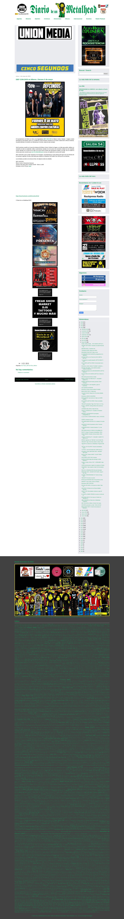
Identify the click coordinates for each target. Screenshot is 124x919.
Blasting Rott (35, 660)
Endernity (30, 708)
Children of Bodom (38, 674)
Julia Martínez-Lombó (83, 757)
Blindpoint (77, 660)
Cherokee (80, 673)
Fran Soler (48, 722)
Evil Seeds (91, 713)
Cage (101, 668)
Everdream (39, 713)
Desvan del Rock (70, 692)
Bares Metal (22, 653)
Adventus (23, 632)
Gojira (38, 729)
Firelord (63, 719)
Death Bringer (49, 687)
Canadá (52, 670)
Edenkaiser (58, 702)
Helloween (86, 740)
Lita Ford (90, 773)
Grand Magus (97, 729)
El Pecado (71, 703)
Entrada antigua (69, 379)
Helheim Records (38, 740)
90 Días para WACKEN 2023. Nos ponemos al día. (92, 479)
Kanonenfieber (27, 759)
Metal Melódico (92, 789)
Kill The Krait (19, 760)
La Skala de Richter (75, 765)
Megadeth (81, 786)
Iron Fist (54, 752)
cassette (35, 671)
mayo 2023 (84, 342)
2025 (82, 324)
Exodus (55, 714)
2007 (82, 545)
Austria (62, 648)
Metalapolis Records (45, 790)
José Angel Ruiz (24, 757)
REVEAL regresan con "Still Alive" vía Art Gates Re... (93, 440)
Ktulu (57, 763)
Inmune (76, 749)
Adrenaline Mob (74, 631)
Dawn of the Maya (77, 686)
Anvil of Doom (32, 642)
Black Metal (105, 657)
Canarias (58, 670)
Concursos (34, 678)
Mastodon (28, 786)
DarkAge (94, 684)
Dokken (72, 697)
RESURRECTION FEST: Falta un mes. (90, 352)
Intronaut (87, 751)
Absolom (39, 629)
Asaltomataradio (100, 645)
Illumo (34, 746)
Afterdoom (73, 632)
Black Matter (98, 657)
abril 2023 (84, 510)
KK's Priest (35, 762)
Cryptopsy (75, 681)
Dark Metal (63, 684)
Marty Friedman (62, 784)
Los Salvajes (32, 776)
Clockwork (45, 676)
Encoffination (105, 706)
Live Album (19, 775)
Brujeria (16, 667)
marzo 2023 (84, 512)
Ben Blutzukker (88, 654)
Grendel (21, 732)
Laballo (82, 765)
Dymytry (76, 700)
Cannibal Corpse (84, 670)
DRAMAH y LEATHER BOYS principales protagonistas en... (90, 414)
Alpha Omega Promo (84, 635)
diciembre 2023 (85, 329)
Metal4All (37, 790)
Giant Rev (57, 727)
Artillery (66, 645)
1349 (32, 624)
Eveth (56, 713)
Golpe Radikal (44, 729)
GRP (68, 732)
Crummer (45, 681)
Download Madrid (30, 698)
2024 (82, 325)
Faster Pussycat (19, 717)
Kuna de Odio (76, 763)
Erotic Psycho (75, 709)
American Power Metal (84, 637)
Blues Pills (94, 662)
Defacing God (62, 689)
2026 (82, 322)
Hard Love (81, 735)
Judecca (68, 757)
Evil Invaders (85, 713)
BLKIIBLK (94, 660)
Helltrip (93, 740)
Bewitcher (32, 656)
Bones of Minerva (77, 663)
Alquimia (98, 635)
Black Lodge (90, 657)
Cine (91, 674)
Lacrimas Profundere (90, 765)
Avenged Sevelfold (30, 649)
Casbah (30, 671)
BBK (100, 653)
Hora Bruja (68, 743)
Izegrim (47, 754)
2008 (82, 544)
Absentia (33, 629)
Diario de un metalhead (55, 694)
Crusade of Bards (53, 681)
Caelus (96, 668)
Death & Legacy (32, 687)
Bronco (96, 665)
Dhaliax (22, 694)
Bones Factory (66, 663)
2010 (82, 540)
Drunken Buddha (19, 700)
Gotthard (80, 729)
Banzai (70, 651)
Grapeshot (24, 730)
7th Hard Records (52, 627)
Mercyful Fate (74, 787)
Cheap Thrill (73, 673)
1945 (35, 624)
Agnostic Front (32, 634)
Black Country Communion (26, 657)
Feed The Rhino (48, 717)
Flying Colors (81, 720)
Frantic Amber (72, 722)
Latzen (32, 769)
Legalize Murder (31, 770)
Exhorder (32, 714)
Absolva (44, 629)
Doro (22, 698)
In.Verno (66, 748)
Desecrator (24, 692)
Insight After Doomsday (34, 751)
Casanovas (24, 671)
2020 (82, 521)
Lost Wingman (58, 776)
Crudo (32, 681)
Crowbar (91, 680)
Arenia (56, 643)
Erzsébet (82, 709)
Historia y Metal (26, 743)
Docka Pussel (47, 697)
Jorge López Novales (81, 756)
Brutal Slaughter (50, 667)
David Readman (57, 686)
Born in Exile (23, 665)
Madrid (55, 779)
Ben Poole (95, 654)
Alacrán (68, 634)
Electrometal (73, 705)
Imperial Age (73, 746)
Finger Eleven (40, 719)
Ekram (106, 702)
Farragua (107, 716)
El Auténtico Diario (41, 703)
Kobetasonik (59, 762)
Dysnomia (92, 700)
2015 (82, 531)
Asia (33, 646)
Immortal (49, 746)
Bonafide (45, 663)
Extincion (87, 714)
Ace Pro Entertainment (37, 152)
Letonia (52, 772)
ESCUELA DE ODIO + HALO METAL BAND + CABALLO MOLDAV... (91, 368)
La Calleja (103, 763)
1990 (39, 624)
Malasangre (47, 781)
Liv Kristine (107, 773)
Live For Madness (28, 775)
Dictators (98, 694)
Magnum (80, 779)
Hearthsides (20, 738)
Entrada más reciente (22, 379)
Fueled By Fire (55, 724)
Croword (27, 681)
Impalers (68, 746)
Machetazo (93, 778)
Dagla (50, 683)
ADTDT (17, 632)
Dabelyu (33, 683)
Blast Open (27, 660)
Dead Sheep (19, 687)
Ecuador (47, 702)
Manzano (83, 783)
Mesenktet (95, 787)
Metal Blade (46, 789)
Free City (79, 722)
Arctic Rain (35, 643)
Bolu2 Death (19, 663)
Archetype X (23, 643)
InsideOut (23, 751)
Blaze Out (61, 660)
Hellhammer (80, 740)
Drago (61, 698)
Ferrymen (97, 717)
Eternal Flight (63, 711)
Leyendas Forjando (25, 773)
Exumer (97, 714)
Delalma (85, 689)
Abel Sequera (93, 628)
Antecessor (105, 640)
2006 (82, 547)
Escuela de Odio (98, 709)
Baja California (35, 651)
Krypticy (52, 763)
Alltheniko (71, 635)
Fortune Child (29, 722)
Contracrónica (42, 678)
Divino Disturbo (27, 697)
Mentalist (43, 787)
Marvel (69, 784)
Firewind (75, 719)
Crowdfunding (97, 680)
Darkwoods (44, 686)
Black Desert (36, 657)
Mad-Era (42, 779)
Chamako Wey (42, 673)
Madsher (70, 779)
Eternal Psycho (78, 711)
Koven (90, 762)
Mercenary (53, 787)
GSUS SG (92, 732)
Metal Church (54, 789)
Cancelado (64, 670)
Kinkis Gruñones (80, 760)
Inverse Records (104, 751)
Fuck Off (48, 724)
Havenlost (79, 737)
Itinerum (105, 752)
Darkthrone (37, 686)
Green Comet (91, 730)
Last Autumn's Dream (87, 767)
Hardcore (104, 735)
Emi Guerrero (64, 706)
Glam (103, 727)
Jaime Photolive (73, 754)
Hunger (53, 745)
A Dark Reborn (64, 628)
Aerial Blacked (38, 632)
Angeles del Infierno (81, 639)
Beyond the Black (39, 656)
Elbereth (107, 703)
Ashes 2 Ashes (27, 646)
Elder (18, 705)
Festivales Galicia (105, 717)
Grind (46, 732)
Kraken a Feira (96, 762)
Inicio (46, 379)
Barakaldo (76, 651)
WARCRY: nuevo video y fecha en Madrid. (90, 481)
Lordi (89, 775)
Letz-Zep (58, 772)
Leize (79, 770)
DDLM (90, 686)
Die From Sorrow (105, 694)
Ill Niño (29, 746)
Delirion (107, 689)
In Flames (24, 748)
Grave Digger (56, 730)
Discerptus (64, 695)
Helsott (103, 740)
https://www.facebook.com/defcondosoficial (27, 196)
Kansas (34, 759)
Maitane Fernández (26, 781)
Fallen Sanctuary (81, 716)
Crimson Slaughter (23, 680)
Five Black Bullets (104, 719)
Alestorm (98, 634)
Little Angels (96, 773)
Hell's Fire (45, 740)
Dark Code (17, 684)
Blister (89, 660)
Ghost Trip (51, 727)
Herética (27, 741)
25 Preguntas (70, 626)
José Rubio (33, 757)
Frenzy (94, 722)
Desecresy (30, 692)
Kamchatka (106, 757)
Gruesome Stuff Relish (76, 732)
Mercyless (81, 787)
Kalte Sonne (99, 757)
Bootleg (96, 663)
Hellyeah (99, 740)
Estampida (30, 711)
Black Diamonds (53, 657)
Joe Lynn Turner (47, 756)
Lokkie (78, 775)
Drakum (72, 698)
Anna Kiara (74, 640)
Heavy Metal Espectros (73, 738)
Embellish (33, 706)
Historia (28, 19)
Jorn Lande (102, 756)
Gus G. (48, 734)
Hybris (84, 745)
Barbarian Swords (92, 651)
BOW (36, 665)
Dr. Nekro (52, 698)
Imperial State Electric (82, 746)
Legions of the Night (66, 770)
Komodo (69, 762)
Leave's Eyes (86, 769)
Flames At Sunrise (23, 720)
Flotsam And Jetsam (71, 720)
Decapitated (17, 689)
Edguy (81, 702)
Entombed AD (95, 708)
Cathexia (47, 671)
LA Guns (61, 765)
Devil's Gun (88, 692)
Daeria (44, 683)
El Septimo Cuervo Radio (99, 703)
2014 (82, 533)
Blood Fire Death (19, 662)
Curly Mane (17, 683)
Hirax (101, 741)
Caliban (22, 670)
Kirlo (87, 760)
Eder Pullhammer (66, 702)
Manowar (50, 783)
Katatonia (73, 759)
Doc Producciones (36, 697)
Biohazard (84, 656)
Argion (69, 643)
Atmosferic (81, 646)
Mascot (86, 784)
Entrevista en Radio (20, 710)
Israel (91, 752)
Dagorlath (61, 683)
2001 (82, 551)
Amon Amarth (101, 637)
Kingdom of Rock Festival (69, 760)
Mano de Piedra (41, 783)
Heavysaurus (96, 738)
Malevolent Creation (89, 781)
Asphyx (46, 646)
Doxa (38, 698)
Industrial (99, 748)
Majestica (36, 781)
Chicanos (106, 673)
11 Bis (19, 624)
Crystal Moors (82, 681)
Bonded (50, 663)
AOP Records (40, 642)
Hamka (21, 735)
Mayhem (39, 786)
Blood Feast (105, 660)
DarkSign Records (23, 686)
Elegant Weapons (81, 705)
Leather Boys (69, 769)
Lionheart (77, 773)
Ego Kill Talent (94, 702)
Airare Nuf (52, 634)
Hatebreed (64, 737)
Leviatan (70, 772)
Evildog (97, 713)
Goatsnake (33, 729)
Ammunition (94, 637)
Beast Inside (32, 654)
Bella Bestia (69, 654)
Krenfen (24, 763)
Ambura (55, 637)
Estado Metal (23, 711)
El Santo (90, 703)
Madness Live (49, 779)
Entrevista (103, 708)
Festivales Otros (22, 719)
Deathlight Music (90, 687)
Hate (42, 737)
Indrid (93, 748)
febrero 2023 (84, 514)
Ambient (49, 637)
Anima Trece (22, 640)
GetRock (40, 727)
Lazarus (50, 769)
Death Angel (41, 687)
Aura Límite (50, 648)
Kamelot (16, 759)
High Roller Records (71, 741)
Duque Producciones (58, 700)
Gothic (74, 729)
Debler (106, 687)
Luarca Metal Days (74, 776)
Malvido (107, 781)
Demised (32, 691)
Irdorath (32, 752)
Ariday (79, 643)
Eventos (88, 19)
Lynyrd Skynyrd (71, 778)
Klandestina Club (42, 762)
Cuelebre (96, 681)
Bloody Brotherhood (53, 662)
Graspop (32, 730)
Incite (77, 748)
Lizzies (59, 775)
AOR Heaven (52, 642)
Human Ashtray (36, 745)
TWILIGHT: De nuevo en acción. (88, 477)
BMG (99, 662)
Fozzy (43, 722)
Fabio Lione (22, 716)
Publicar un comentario (23, 372)
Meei (76, 786)
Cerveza (24, 673)
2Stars (82, 626)
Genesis (96, 725)
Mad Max (18, 779)
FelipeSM (78, 717)
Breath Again (78, 665)
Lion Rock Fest (69, 773)
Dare (101, 683)
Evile (102, 713)
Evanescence (24, 713)
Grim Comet (34, 732)
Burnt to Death (49, 668)
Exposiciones (72, 714)
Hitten (33, 743)
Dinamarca (44, 695)
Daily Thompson (68, 683)
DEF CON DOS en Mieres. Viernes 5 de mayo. (91, 503)
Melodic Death (101, 786)
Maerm (75, 779)
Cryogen (65, 681)
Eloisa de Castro (19, 706)
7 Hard (46, 627)
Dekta (79, 689)
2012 (82, 536)
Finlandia (47, 719)
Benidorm (101, 654)
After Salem (67, 632)
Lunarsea (28, 778)
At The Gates (70, 646)
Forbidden (17, 722)
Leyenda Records (99, 772)
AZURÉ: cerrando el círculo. (87, 419)
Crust (60, 681)
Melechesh (93, 786)
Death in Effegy (57, 687)
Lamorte (52, 767)
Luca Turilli (96, 776)
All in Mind (58, 635)
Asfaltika (107, 645)
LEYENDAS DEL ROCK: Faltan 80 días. (90, 408)
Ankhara (62, 640)
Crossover (84, 680)
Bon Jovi (39, 663)
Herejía (108, 740)
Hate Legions (57, 737)
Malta (97, 781)
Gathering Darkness (84, 725)
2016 (82, 529)
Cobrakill (66, 676)
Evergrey (45, 713)
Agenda (19, 19)
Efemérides (87, 702)
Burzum (56, 668)
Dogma (66, 697)
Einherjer (102, 702)
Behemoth (56, 654)
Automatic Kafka (71, 648)
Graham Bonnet (88, 729)
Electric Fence (44, 705)
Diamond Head (28, 694)
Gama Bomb (38, 725)
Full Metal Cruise (64, 724)
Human (28, 745)
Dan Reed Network (89, 683)
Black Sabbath (44, 659)
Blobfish (100, 660)
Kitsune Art (17, 762)
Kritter (43, 763)
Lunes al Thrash (35, 778)
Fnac (90, 720)
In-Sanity (61, 748)
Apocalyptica (79, 642)
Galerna (23, 725)
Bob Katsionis (106, 662)
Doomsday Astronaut (98, 697)
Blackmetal (92, 659)
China (57, 674)
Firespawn (69, 719)
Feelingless (63, 717)
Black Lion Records (81, 657)
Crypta (70, 681)
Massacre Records (94, 784)
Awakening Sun (57, 649)
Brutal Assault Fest (24, 667)
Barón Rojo (30, 653)
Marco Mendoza (91, 783)
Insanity (17, 751)
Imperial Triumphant (92, 746)
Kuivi (69, 763)
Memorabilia (36, 787)
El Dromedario (54, 703)
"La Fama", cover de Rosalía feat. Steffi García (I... (92, 449)
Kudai (65, 763)
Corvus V (70, 678)
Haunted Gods (71, 737)
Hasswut (38, 737)
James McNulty (82, 754)
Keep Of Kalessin (80, 759)
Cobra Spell (59, 676)
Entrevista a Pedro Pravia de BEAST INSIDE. (91, 389)
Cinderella (86, 674)
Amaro (37, 637)
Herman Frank (34, 741)
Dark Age (106, 683)
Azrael (94, 649)
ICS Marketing (19, 746)
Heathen (30, 738)
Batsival (70, 653)
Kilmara (38, 760)
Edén (52, 702)
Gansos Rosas (59, 725)
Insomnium (52, 751)
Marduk (22, 784)
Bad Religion (22, 651)
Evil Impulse (77, 713)
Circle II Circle (98, 674)
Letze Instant (64, 772)
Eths (90, 711)
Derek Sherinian (81, 691)
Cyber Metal (23, 683)
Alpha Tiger (92, 635)
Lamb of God (40, 767)
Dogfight (61, 697)
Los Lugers (23, 776)
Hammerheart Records (44, 735)
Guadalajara (98, 732)
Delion (102, 689)
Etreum (103, 711)
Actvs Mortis (25, 631)
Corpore (55, 678)
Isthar (96, 752)
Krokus (48, 763)
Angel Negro (72, 639)
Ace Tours (23, 365)
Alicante (22, 635)
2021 (82, 520)
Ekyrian (21, 703)
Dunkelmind (48, 700)
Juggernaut (73, 757)
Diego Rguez (26, 695)
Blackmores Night (99, 659)
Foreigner (22, 722)
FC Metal (33, 717)
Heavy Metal (60, 738)
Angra (103, 639)
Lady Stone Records (30, 767)
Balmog (57, 651)
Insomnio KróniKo (44, 751)
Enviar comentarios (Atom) (48, 384)
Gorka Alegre (68, 729)
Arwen (70, 645)
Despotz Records (37, 692)
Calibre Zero (29, 670)
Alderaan (84, 634)
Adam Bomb (45, 631)
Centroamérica (100, 671)
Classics (18, 676)
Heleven (23, 740)
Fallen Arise (74, 716)
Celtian (64, 671)
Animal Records (29, 640)
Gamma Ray (46, 725)
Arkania (88, 643)
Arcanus (103, 642)
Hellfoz (68, 740)
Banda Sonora (64, 651)
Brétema (84, 665)
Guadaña (105, 732)
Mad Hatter (107, 778)
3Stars (99, 626)
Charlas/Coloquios (58, 673)
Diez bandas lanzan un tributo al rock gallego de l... (92, 430)
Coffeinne (78, 676)
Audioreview (43, 648)
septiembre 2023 (85, 334)
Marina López (46, 784)
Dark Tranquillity (87, 684)
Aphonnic (71, 642)
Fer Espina (84, 717)
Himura (92, 741)
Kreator (18, 763)
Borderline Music (104, 663)
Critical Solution (45, 680)
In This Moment (38, 748)
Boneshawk (85, 663)
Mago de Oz (96, 779)
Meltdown (30, 787)
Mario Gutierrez (53, 784)
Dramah (77, 698)
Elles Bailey (106, 705)
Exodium (50, 714)
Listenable (83, 773)
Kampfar (21, 759)
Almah (76, 635)
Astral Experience (61, 646)
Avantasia (105, 648)
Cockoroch (71, 676)
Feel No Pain (56, 717)
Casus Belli (40, 671)
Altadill (102, 635)
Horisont (74, 743)
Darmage (50, 686)
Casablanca (17, 671)
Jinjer (27, 756)
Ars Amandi (107, 643)
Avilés (45, 649)
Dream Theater (90, 698)
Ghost (45, 727)
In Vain (55, 748)
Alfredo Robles (104, 634)
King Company (50, 760)
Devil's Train (95, 692)
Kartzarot (52, 759)
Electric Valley (59, 705)
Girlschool (97, 727)
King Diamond (59, 760)
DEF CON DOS (48, 139)
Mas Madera (75, 784)
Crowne (16, 681)
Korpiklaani (84, 762)
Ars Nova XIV (20, 645)
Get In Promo (26, 727)
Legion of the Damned (55, 770)
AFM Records (54, 632)
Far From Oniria (101, 716)
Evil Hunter (70, 713)
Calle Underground (38, 670)
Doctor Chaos (55, 697)
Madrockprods (63, 779)
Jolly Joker (70, 756)
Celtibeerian (71, 671)
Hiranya (96, 741)
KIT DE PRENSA (104, 760)
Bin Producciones (68, 656)
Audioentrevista (33, 648)
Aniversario (51, 640)
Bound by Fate (30, 665)
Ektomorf (17, 703)
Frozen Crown (27, 724)
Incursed (88, 748)
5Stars (39, 628)
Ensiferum (83, 708)
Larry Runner (72, 767)
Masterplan (20, 786)
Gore (50, 729)
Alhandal (16, 635)
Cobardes (52, 676)
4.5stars (20, 628)
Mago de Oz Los (105, 779)
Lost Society (39, 776)
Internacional (78, 19)
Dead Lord (107, 686)
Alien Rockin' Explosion (41, 635)
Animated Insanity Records (41, 640)
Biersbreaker (54, 656)
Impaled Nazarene (56, 746)
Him (88, 741)
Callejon (46, 670)
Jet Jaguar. (17, 756)
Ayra (67, 649)
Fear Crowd (40, 717)
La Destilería (49, 765)
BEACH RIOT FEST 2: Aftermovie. (89, 391)
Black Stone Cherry (60, 659)
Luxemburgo (47, 778)
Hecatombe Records (104, 738)
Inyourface (27, 752)
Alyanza (32, 637)
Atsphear (18, 648)
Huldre (23, 745)
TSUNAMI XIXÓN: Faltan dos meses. (89, 350)
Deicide (75, 689)
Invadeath (97, 751)
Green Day (100, 730)
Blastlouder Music (44, 660)
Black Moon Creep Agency (31, 659)
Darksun (31, 686)
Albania (73, 634)
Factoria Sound (40, 716)
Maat (88, 778)
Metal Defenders (62, 789)
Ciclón (74, 674)
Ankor (68, 640)
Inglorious (60, 749)
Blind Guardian (70, 660)
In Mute (31, 748)
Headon (96, 737)
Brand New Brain (51, 665)
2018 (82, 525)
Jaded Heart (65, 754)
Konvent (74, 762)
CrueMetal (38, 681)
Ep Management (58, 709)
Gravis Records (78, 730)
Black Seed (52, 659)
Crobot (56, 680)
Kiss (90, 760)
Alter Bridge (21, 637)
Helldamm (56, 740)
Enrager (73, 708)
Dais (74, 683)
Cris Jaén (31, 680)
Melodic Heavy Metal (20, 787)
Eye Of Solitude (105, 714)
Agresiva (45, 634)
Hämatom (16, 735)
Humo (49, 745)
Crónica (63, 680)
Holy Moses (57, 743)
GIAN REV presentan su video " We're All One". (92, 505)
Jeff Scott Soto (98, 754)
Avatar (23, 649)
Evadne (18, 713)
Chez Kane (100, 673)
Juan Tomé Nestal (50, 757)
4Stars (29, 628)
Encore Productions (18, 708)
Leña (83, 770)
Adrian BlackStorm (91, 631)
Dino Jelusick (52, 695)
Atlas (76, 646)
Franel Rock (61, 722)
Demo (37, 691)
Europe (107, 711)
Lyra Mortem (78, 778)
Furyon (81, 724)
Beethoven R (49, 654)
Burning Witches (40, 668)
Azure (100, 649)
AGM (26, 634)
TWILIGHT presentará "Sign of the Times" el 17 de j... (93, 404)
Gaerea (99, 724)
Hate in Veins (48, 737)
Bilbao (60, 656)
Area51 (46, 643)
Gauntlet (91, 725)
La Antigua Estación (95, 763)
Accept (55, 629)
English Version (67, 708)
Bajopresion (44, 651)
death (25, 687)
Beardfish (26, 654)
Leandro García (61, 769)
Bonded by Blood (57, 663)
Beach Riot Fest (18, 654)
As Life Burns (84, 645)
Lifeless (44, 773)
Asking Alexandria (39, 646)
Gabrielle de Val (92, 724)
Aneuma (65, 639)
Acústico (32, 631)
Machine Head (100, 778)
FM (86, 720)
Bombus (33, 663)
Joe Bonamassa (38, 756)
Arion (83, 643)
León (96, 770)
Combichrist (106, 676)
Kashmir (57, 759)
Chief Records (23, 674)
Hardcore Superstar (19, 737)
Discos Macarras (90, 695)
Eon (52, 709)
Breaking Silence (64, 665)
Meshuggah (101, 787)
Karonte (46, 759)
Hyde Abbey (90, 745)
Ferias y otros (90, 717)
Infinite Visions (47, 749)
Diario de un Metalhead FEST (70, 694)
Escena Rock (89, 709)
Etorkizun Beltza (96, 711)
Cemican (78, 671)
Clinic (41, 676)
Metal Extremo (72, 789)
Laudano (37, 769)
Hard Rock (89, 735)
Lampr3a (58, 767)
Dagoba (55, 683)
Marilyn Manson (38, 784)
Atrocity (102, 646)
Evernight (51, 713)
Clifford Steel (35, 676)
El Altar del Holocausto (30, 703)
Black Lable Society (72, 657)
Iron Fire (49, 752)
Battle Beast (84, 653)
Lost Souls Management (48, 776)
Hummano (43, 745)
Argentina (63, 643)
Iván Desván (40, 754)
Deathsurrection (99, 687)
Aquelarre (97, 642)
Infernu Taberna (38, 749)
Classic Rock (106, 674)
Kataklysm (63, 759)
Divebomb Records (18, 697)
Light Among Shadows (53, 773)
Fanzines (94, 716)
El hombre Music (64, 703)
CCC (53, 671)
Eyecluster (17, 716)
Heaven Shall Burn (38, 738)
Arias (75, 643)
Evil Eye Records (62, 713)
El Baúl (48, 703)
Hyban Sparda (72, 745)
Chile (45, 674)
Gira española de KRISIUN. (87, 387)
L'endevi (87, 763)
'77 (15, 624)
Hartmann (33, 737)
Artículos (57, 645)
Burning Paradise (31, 668)
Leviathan (76, 772)
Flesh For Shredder (43, 720)
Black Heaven (61, 657)
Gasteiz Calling (74, 725)
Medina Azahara (68, 786)
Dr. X (57, 698)
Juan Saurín (41, 757)
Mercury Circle (66, 787)
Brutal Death (33, 667)
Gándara (53, 725)
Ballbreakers (51, 651)
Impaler (63, 746)
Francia (53, 722)
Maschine (81, 784)
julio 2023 (84, 338)
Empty (86, 706)
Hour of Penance (90, 743)
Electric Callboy (36, 705)
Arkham (93, 643)
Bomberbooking (27, 663)
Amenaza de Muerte (67, 637)
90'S (59, 628)
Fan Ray (88, 716)
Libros (33, 773)
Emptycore (91, 706)
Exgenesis (26, 714)
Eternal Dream (55, 711)
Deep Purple (32, 689)
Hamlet (26, 735)
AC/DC (49, 629)
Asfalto (17, 646)
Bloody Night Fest (70, 662)
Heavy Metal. (81, 738)
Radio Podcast (100, 19)
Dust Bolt (71, 700)
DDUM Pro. (99, 686)
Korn (79, 762)
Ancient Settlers (34, 639)
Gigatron (68, 727)
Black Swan (68, 659)
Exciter (16, 714)
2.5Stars (49, 624)
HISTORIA (19, 743)
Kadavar (93, 757)
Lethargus (47, 772)
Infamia (106, 748)
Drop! (107, 698)
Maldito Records (64, 781)
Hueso (16, 745)
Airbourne (58, 634)
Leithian (74, 770)
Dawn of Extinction (66, 686)
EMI (58, 706)
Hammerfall (33, 735)
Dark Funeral (56, 684)
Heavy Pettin (89, 738)
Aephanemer (31, 632)
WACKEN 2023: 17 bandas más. (88, 348)
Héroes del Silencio (43, 741)
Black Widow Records (76, 659)
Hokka (38, 743)
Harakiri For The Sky (72, 735)
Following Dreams (103, 720)
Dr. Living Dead (45, 698)
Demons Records (54, 691)
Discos (67, 19)
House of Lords (105, 743)
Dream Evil (83, 698)
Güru (43, 734)
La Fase (55, 765)
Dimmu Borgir (37, 695)
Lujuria (22, 778)
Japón (87, 754)
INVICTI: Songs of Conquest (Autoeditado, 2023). (92, 432)
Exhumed (38, 714)
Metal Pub (22, 790)
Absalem (22, 629)
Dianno (35, 694)
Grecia (84, 730)
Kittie (22, 762)
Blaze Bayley (53, 660)
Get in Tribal (33, 727)
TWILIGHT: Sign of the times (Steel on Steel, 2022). (92, 441)
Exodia (43, 714)
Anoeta (85, 640)
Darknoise (17, 686)
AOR (45, 642)
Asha (21, 646)
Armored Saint (99, 643)
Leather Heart (78, 769)
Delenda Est (97, 689)
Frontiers (106, 722)
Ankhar (57, 640)
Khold (93, 759)
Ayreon (71, 649)
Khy (96, 759)
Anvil (26, 642)
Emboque (53, 706)
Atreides (97, 646)
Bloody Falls (62, 662)
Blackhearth (85, 659)
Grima (41, 732)
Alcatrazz (79, 634)
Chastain (66, 673)
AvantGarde (17, 649)
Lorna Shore (103, 775)
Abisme (106, 627)
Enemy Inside (48, 708)
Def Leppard (55, 689)
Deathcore (82, 687)
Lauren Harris (43, 769)
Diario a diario (43, 694)
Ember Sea (40, 706)
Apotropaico (91, 642)
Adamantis (58, 631)
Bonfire (91, 663)
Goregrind (55, 729)
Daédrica (39, 683)
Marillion (31, 784)
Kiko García (106, 759)
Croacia (51, 680)
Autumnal (87, 648)
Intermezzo (67, 751)
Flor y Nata (62, 720)
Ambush (59, 637)
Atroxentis (107, 646)
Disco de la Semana (72, 695)
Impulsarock (99, 746)
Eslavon (106, 709)
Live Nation (37, 775)
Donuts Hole (84, 697)
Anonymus (90, 640)
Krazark (107, 762)
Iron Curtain (43, 752)
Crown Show (105, 680)
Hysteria (101, 745)
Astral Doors (52, 646)
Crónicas (47, 19)
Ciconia (79, 674)
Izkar (51, 754)
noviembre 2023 (85, 331)
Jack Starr (59, 754)
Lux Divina (42, 778)
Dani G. (96, 683)
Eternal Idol (70, 711)
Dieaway (18, 695)
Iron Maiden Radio (69, 752)
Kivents (27, 762)
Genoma (102, 725)
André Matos (43, 639)
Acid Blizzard (81, 629)
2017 (82, 527)
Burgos (16, 668)
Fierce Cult (33, 719)
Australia (56, 648)
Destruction (61, 692)
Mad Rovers (25, 779)
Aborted (16, 629)
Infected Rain (17, 749)
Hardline (27, 737)
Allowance (64, 635)
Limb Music (62, 773)
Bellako (75, 654)
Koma (64, 762)
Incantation (72, 748)
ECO (43, 702)
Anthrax (16, 642)
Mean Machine (60, 786)
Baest (28, 651)
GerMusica (18, 727)
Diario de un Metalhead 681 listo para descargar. (92, 470)
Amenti (76, 637)
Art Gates (37, 645)
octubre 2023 (85, 332)
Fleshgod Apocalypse (53, 720)
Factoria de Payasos (31, 716)
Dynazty (87, 700)
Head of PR (90, 737)
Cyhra (28, 683)
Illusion (38, 746)
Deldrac (91, 689)
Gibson (62, 727)
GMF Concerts (24, 729)
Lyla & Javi (63, 778)
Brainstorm (42, 665)
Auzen (92, 648)
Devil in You (80, 692)
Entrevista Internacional (36, 709)
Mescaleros (88, 787)
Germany (107, 725)
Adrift (108, 631)
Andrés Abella (51, 639)
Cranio (95, 678)
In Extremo (17, 748)
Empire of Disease (73, 706)
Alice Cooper (30, 635)
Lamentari (47, 767)
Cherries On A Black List (90, 673)
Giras (87, 727)
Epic (65, 709)
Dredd (98, 698)
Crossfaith (78, 680)
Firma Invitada (83, 719)
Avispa (51, 649)
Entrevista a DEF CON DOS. (88, 483)
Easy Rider (17, 702)
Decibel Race (25, 689)
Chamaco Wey (32, 673)
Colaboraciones (86, 676)
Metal (24, 789)
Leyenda (91, 772)
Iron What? (85, 752)
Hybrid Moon (79, 745)
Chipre (61, 674)
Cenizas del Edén (85, 671)
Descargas (17, 692)
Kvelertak (82, 763)
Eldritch (21, 705)
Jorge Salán (95, 756)
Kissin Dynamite (96, 760)
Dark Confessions (26, 684)
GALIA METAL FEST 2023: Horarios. (89, 457)
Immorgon (44, 746)
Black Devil (44, 657)
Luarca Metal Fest (86, 776)
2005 (58, 624)
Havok (83, 737)
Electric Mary (51, 705)
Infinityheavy (53, 749)
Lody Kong (73, 775)
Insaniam (107, 749)
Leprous (28, 772)
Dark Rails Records (78, 684)
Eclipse (37, 702)
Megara (88, 786)
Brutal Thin (57, 667)
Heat (26, 738)
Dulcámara (28, 700)
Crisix (36, 680)
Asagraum (92, 645)
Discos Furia (81, 695)
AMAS (43, 637)
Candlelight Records (73, 670)
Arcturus (41, 643)
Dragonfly (66, 698)
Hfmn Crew (54, 741)
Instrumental (59, 751)
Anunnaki (21, 642)
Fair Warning (58, 716)
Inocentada (95, 749)
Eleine (87, 705)
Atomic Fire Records (89, 646)
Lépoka (22, 772)
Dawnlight (84, 686)
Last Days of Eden (97, 767)
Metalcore (54, 790)
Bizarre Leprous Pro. (92, 656)
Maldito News (54, 781)
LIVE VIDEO (52, 775)
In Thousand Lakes (47, 748)
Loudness (66, 776)
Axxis (63, 649)
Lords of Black (96, 775)
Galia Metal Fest (29, 725)
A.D (87, 628)
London (84, 775)
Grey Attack (27, 732)
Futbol (86, 724)
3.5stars (90, 626)
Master (101, 784)
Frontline (20, 724)
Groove (59, 732)
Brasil (57, 665)
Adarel (63, 631)
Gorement (61, 729)
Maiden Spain (17, 781)
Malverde (102, 781)
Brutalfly (64, 667)
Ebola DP (32, 702)
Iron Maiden (60, 752)
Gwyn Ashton (61, 734)
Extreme (92, 714)
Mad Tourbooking (35, 779)
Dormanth (17, 698)
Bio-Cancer (77, 656)
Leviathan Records (83, 772)
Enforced (55, 708)
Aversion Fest (39, 649)
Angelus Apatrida (93, 639)
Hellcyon (51, 740)
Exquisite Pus (81, 714)
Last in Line (107, 767)
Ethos (86, 711)
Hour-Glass (98, 743)
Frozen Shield (34, 724)
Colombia (100, 676)
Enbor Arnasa (98, 706)
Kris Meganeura (31, 763)
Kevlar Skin (87, 759)
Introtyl (92, 751)
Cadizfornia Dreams (89, 668)
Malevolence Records (78, 781)
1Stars (43, 624)
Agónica (40, 634)
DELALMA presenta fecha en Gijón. (89, 376)
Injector (70, 749)
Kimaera (44, 760)
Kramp (102, 762)
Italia (100, 752)
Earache (106, 700)
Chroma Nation (67, 674)
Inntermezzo (88, 749)
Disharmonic (98, 695)
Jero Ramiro (105, 754)
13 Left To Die (26, 624)
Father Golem (26, 717)
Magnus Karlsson (87, 779)
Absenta (27, 629)
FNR (95, 720)
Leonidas (102, 770)
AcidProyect (95, 629)
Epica (69, 709)
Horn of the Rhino (81, 743)
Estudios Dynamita (44, 711)
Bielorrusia (47, 656)
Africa (61, 632)
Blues (89, 662)
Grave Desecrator (47, 730)
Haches (79, 734)
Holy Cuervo (50, 743)
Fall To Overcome (66, 716)
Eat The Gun (25, 702)
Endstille (35, 708)
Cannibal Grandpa (94, 670)
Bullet (86, 667)
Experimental (63, 714)
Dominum (77, 697)
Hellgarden (74, 740)
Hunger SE (59, 745)
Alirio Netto (51, 635)
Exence (21, 714)
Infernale (23, 749)
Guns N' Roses (35, 734)
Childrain (30, 674)
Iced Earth (107, 745)
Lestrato (33, 772)
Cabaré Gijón (81, 668)
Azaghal (76, 649)
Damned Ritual (80, 683)
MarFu (26, 784)
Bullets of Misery (94, 667)
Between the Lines (24, 656)
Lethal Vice (41, 772)
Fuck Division (41, 724)
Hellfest (62, 740)
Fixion (16, 720)
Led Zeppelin (93, 769)
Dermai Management (96, 691)
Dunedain (34, 700)
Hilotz (83, 741)
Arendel (52, 643)
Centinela (93, 671)
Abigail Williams (100, 627)
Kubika (61, 763)
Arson (30, 645)
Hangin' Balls (62, 735)
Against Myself (79, 632)
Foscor (35, 722)
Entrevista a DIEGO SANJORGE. (89, 396)
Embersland (46, 706)
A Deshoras (72, 628)
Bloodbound (39, 662)
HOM (63, 743)
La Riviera (67, 765)
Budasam (76, 667)
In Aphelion (106, 746)
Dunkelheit (42, 700)
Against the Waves (96, 632)
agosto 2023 (84, 336)
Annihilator (80, 640)
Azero (81, 649)
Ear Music (99, 700)
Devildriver (102, 692)
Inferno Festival (29, 749)
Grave (41, 730)
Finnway (59, 719)
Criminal (16, 680)
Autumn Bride (81, 648)
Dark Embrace (47, 684)
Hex (49, 741)
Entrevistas (57, 19)
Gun (20, 734)
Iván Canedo (33, 754)
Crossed (73, 680)
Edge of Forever (74, 702)
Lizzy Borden (66, 775)
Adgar (67, 631)
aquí (30, 166)
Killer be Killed (26, 760)
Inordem (102, 749)
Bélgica (62, 654)
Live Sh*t (45, 775)
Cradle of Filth (89, 678)
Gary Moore (67, 725)
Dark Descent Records (36, 684)
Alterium (27, 637)
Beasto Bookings (41, 654)
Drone (103, 698)
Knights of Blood (51, 762)
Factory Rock (49, 716)
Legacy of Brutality (102, 769)
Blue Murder (84, 662)
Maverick (34, 786)
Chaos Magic (50, 673)
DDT (94, 686)
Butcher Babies (63, 668)
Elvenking (27, 706)
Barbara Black (84, 651)
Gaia (103, 724)
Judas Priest (61, 757)
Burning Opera (23, 668)
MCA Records (46, 786)
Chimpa (51, 674)
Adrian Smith (102, 631)
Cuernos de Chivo (104, 681)
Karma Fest (39, 759)
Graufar (37, 730)
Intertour (82, 751)
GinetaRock (74, 727)
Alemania (90, 634)
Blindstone (83, 660)
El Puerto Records (83, 703)
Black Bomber (102, 656)
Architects (29, 643)
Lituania (101, 773)
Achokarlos (74, 629)
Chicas (16, 674)
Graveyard (71, 730)
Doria (105, 697)
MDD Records (53, 786)
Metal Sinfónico (29, 790)
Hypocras (96, 745)
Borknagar (17, 665)
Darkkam (106, 684)
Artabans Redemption (48, 645)
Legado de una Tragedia (20, 770)
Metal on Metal (101, 789)
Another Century (98, 640)
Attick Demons (24, 648)
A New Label (80, 628)
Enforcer (60, 708)
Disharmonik (105, 695)
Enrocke (78, 708)
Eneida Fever (41, 708)
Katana (68, 759)
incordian (82, 748)
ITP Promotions (24, 754)
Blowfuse (78, 662)
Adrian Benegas (82, 631)
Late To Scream (26, 769)
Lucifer (101, 776)
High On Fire (62, 741)
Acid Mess (88, 629)
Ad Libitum (38, 631)
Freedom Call (86, 722)
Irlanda (37, 752)
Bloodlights (45, 662)
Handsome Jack (54, 735)
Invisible (21, 752)
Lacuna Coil (100, 765)
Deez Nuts (40, 689)
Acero (68, 629)
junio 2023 (84, 340)
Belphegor (81, 654)
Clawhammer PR (26, 676)
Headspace (102, 737)
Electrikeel (65, 705)
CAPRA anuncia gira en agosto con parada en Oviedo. (93, 465)
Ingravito (66, 749)
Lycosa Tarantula (55, 778)
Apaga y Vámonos (61, 642)
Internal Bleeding (75, 751)
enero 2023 (84, 515)
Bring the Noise (90, 665)
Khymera (101, 759)
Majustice (41, 781)
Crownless (21, 681)
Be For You (105, 653)
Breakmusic (71, 665)
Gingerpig (81, 727)
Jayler (92, 754)
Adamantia (52, 631)
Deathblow (76, 687)
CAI (104, 668)
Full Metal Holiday (74, 724)
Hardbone (98, 735)
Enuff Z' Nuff (47, 709)
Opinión (37, 19)
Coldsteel (94, 676)
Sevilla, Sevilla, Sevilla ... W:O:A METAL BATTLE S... (93, 343)
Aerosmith (46, 632)
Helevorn (29, 740)
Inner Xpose (81, 749)
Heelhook (18, 740)
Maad (84, 778)
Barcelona (100, 651)
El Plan (76, 703)
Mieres (35, 365)
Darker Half (100, 684)
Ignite (25, 746)
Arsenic (26, 645)
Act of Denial (102, 629)
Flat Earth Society (33, 720)
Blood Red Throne (30, 662)
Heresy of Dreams (20, 741)
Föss (39, 722)
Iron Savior (77, 752)
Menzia (48, 787)
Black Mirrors (20, 659)
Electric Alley (28, 705)
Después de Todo (45, 692)
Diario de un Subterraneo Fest (87, 694)
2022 (82, 518)
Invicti (16, 752)
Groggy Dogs (52, 732)
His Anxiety (107, 741)
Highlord (79, 741)
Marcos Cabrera (101, 783)
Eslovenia (16, 711)
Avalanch (98, 648)
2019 (82, 523)
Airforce (64, 634)
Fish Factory (93, 719)
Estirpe (36, 711)
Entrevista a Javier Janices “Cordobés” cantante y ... (93, 366)
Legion (46, 770)
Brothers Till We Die (103, 665)
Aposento (85, 642)
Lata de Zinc (18, 769)
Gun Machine (26, 734)
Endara (25, 708)
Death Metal (66, 688)
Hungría (65, 745)
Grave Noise (64, 730)
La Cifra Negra (33, 765)
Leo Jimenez (89, 770)
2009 (82, 542)
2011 (82, 538)
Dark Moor (70, 684)
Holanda (43, 743)
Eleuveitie (93, 705)
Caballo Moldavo (72, 668)
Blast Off (21, 660)
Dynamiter (81, 700)
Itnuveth (16, 754)
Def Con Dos (30, 365)
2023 (82, 327)
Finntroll (53, 719)
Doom (90, 697)
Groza (64, 732)
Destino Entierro (54, 692)
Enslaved (89, 708)
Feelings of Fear (70, 717)
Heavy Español (48, 738)
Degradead (69, 689)
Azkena (90, 649)
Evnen (107, 713)
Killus (33, 760)
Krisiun (38, 763)
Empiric (81, 706)
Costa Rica (77, 678)
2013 (82, 534)
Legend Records (39, 770)
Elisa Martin (99, 705)
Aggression (20, 634)
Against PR (86, 632)
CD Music (58, 671)
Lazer (55, 769)
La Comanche (41, 765)
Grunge (85, 732)
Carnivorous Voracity (104, 670)
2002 (82, 549)
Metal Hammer (83, 789)
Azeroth (85, 649)
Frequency (100, 722)
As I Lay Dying (77, 645)
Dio (58, 695)
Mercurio (60, 787)
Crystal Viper (90, 681)
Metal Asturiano (34, 789)
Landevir (63, 767)
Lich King (39, 773)
